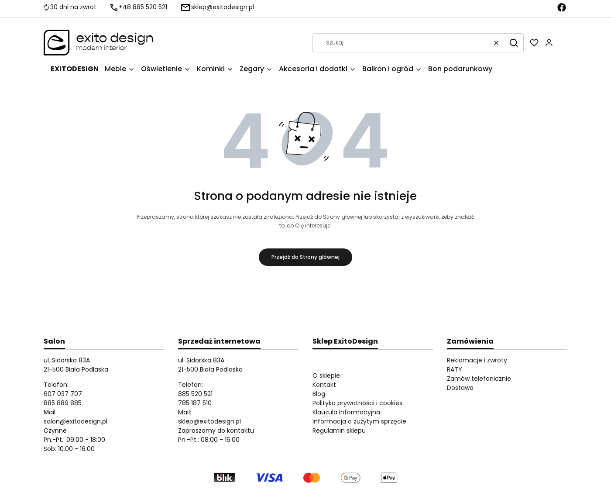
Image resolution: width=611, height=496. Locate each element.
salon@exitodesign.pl (75, 421)
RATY (454, 369)
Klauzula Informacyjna (346, 412)
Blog (318, 393)
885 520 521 (195, 393)
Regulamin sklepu (339, 430)
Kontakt (324, 384)
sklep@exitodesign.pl (209, 421)
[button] (514, 42)
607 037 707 (63, 393)
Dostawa (460, 387)
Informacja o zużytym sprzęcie (359, 421)
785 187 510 (195, 403)
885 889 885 (63, 403)
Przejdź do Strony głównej (305, 257)
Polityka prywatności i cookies (357, 403)
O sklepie (326, 375)
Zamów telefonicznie (479, 378)
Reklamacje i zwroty (477, 360)
